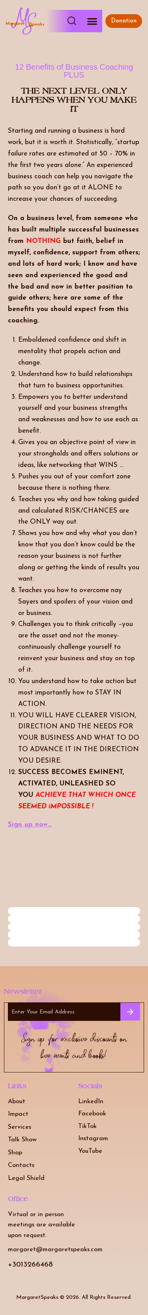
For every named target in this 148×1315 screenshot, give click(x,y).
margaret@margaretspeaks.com (55, 1249)
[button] (92, 21)
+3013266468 (30, 1265)
